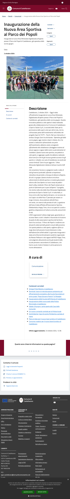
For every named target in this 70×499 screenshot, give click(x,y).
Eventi (54, 433)
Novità (10, 16)
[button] (35, 496)
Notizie (55, 415)
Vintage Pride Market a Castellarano (41, 289)
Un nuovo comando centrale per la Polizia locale (45, 311)
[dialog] (35, 488)
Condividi (51, 25)
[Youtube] (56, 8)
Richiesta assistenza (24, 466)
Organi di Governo (6, 415)
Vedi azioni (51, 28)
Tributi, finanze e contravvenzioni (40, 427)
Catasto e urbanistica (24, 432)
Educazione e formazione (39, 416)
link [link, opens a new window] (52, 488)
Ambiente (38, 432)
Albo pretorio (39, 459)
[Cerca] (66, 8)
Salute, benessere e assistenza (41, 436)
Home (4, 16)
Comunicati (18, 16)
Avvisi (54, 421)
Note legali (38, 466)
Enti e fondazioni (6, 424)
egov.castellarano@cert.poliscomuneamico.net (15, 475)
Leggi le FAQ (22, 462)
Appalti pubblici (23, 429)
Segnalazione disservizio (25, 459)
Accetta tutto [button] (28, 492)
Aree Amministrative (7, 418)
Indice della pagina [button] (11, 105)
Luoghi (55, 430)
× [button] (68, 479)
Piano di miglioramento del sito (42, 476)
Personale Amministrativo (6, 432)
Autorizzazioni (39, 441)
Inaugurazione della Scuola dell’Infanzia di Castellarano (47, 299)
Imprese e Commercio (24, 426)
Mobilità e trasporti (24, 439)
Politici (3, 428)
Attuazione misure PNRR (6, 441)
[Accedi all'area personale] (62, 2)
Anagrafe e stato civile (25, 416)
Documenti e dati (6, 437)
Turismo (20, 436)
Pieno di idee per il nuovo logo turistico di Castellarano (47, 319)
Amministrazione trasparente (40, 455)
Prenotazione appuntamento (22, 455)
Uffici (2, 421)
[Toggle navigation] (3, 8)
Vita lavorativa (22, 423)
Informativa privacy (41, 462)
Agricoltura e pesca (41, 444)
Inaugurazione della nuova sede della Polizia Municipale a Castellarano (44, 302)
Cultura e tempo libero (25, 419)
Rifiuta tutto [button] (42, 492)
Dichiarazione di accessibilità (40, 470)
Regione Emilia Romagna (10, 2)
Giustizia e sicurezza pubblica (41, 421)
